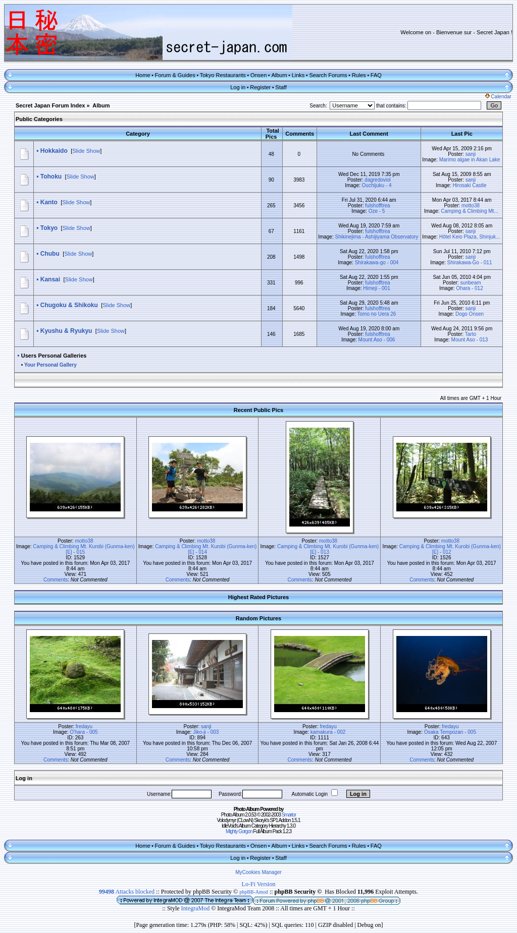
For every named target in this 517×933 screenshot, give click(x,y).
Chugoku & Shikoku (69, 305)
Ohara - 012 (469, 288)
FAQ (376, 75)
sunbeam (470, 282)
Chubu (50, 253)
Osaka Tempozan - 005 (450, 732)
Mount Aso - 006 (376, 339)
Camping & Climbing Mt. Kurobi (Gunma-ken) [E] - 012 (450, 549)
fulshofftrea (377, 205)
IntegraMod (196, 908)
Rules (359, 75)
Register (260, 87)
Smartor (289, 815)
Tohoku (51, 176)
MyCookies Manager (258, 872)
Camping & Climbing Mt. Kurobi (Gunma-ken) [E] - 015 (83, 549)
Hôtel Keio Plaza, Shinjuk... (469, 237)
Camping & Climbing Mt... (469, 211)
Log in (237, 87)
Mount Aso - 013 (469, 339)
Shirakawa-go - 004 (377, 262)
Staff (280, 87)
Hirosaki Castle (469, 185)
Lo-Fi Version (259, 884)
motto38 (470, 205)
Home (142, 75)
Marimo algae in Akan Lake (469, 159)
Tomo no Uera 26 (376, 314)
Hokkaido (54, 150)
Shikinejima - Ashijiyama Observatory (376, 237)
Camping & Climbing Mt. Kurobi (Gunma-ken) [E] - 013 (328, 549)
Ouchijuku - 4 (377, 185)
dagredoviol (378, 180)
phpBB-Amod (253, 892)
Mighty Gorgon (239, 831)
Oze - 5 (377, 211)
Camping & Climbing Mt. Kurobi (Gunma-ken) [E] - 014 (205, 549)
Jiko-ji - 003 (206, 732)
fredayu (84, 726)
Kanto (49, 202)
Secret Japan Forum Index (50, 105)
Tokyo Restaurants (223, 75)
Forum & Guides (175, 75)
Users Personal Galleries (54, 356)
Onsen (258, 75)
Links (298, 75)
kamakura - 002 (328, 732)
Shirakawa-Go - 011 (469, 262)
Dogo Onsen (469, 314)
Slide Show (86, 151)
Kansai (50, 279)
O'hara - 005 (83, 732)
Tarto (470, 334)
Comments (55, 579)
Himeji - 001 (376, 288)
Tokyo (49, 227)
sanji (471, 154)
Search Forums (328, 75)
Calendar (498, 96)
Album (279, 75)
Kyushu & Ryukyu (66, 330)
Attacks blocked (126, 891)
